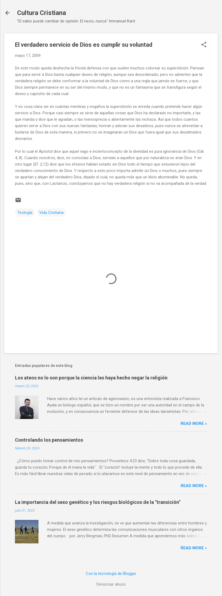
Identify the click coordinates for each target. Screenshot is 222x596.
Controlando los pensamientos (49, 440)
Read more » (194, 423)
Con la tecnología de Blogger (111, 573)
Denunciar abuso (111, 584)
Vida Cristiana (51, 212)
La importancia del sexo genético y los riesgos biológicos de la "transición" (97, 502)
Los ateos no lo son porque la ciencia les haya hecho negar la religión (91, 378)
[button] (204, 45)
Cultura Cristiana (41, 13)
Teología (24, 212)
